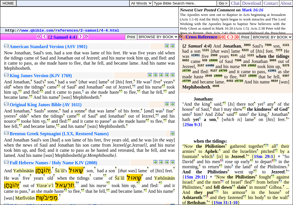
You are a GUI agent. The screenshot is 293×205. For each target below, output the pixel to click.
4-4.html (110, 30)
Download (251, 3)
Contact (271, 3)
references (67, 30)
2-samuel (90, 30)
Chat (235, 3)
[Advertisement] (89, 17)
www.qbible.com (37, 30)
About (286, 3)
